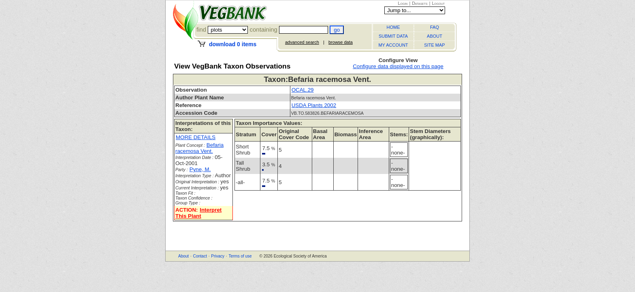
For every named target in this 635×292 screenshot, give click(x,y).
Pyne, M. (200, 169)
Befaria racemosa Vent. (199, 148)
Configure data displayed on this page (398, 66)
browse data (340, 42)
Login (403, 3)
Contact (200, 256)
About (183, 256)
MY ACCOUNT (393, 45)
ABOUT (434, 36)
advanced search (302, 42)
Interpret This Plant (198, 213)
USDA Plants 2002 (314, 105)
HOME (393, 27)
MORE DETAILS (195, 137)
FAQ (434, 27)
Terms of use (239, 256)
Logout (438, 3)
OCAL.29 (303, 90)
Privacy (217, 256)
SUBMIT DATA (393, 36)
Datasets (420, 3)
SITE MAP (434, 45)
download (232, 44)
